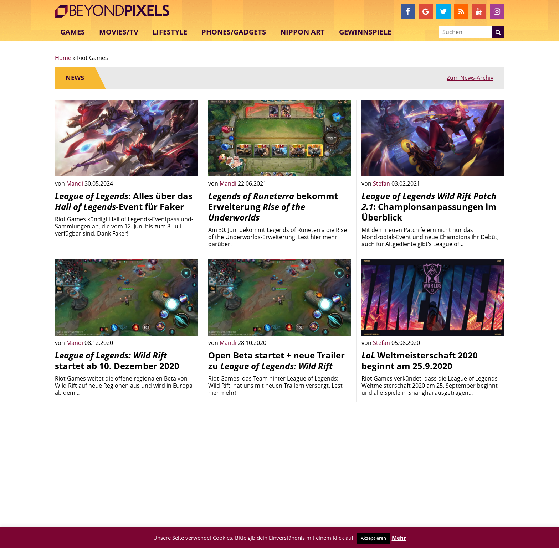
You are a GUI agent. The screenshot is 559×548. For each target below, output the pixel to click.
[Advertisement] (126, 457)
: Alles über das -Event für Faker (124, 201)
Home (63, 58)
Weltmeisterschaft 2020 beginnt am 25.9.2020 (419, 360)
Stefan (382, 183)
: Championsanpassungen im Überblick (429, 206)
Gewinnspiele (365, 32)
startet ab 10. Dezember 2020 (117, 360)
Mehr (399, 537)
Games (72, 32)
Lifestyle (170, 32)
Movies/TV (118, 32)
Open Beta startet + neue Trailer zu (276, 360)
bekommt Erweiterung (273, 206)
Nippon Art (302, 32)
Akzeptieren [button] (373, 538)
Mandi (75, 183)
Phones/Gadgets (233, 32)
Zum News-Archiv (470, 78)
